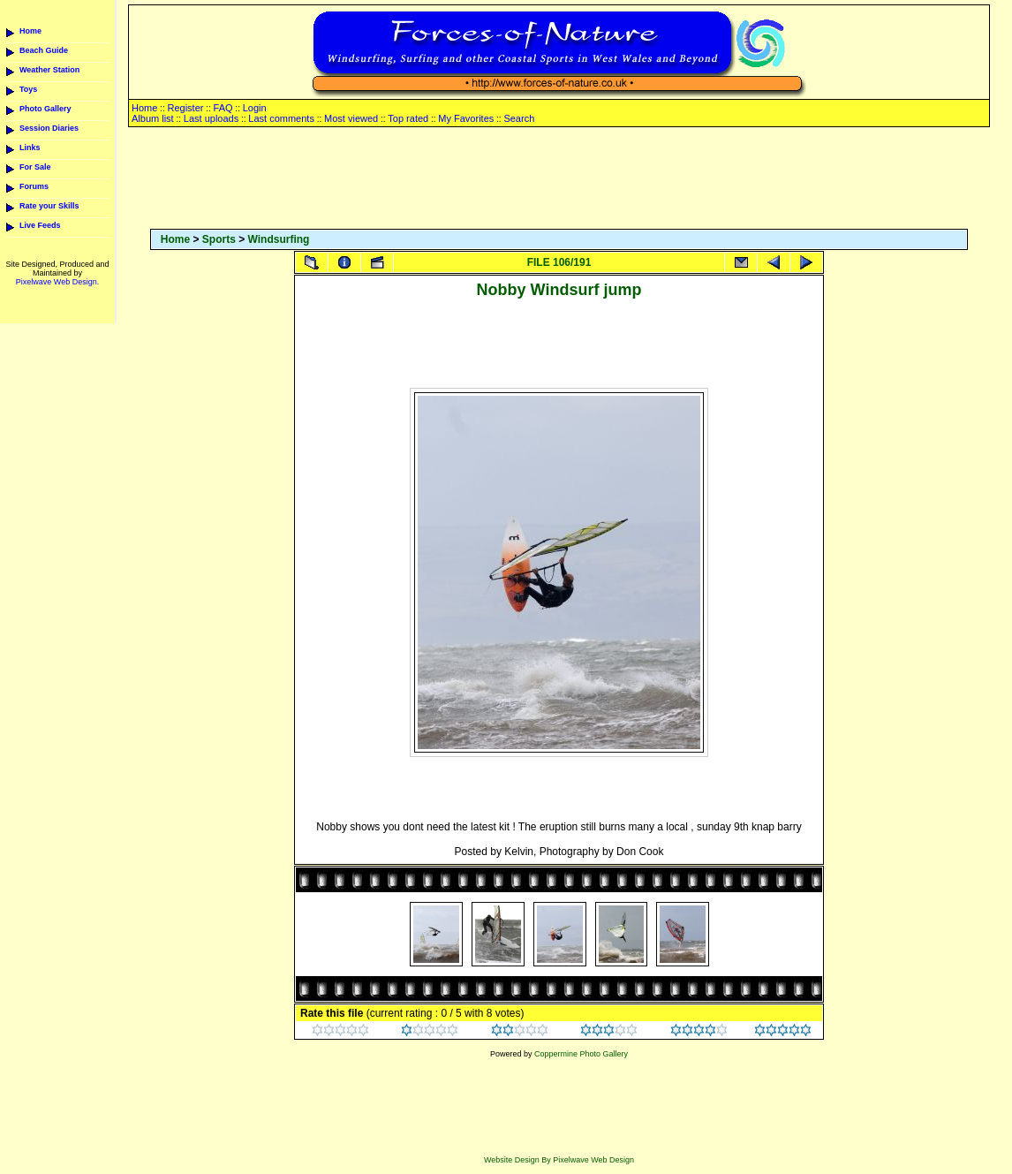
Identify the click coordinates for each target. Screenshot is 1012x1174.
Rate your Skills (49, 205)
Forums (34, 186)
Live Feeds (40, 225)
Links (30, 147)
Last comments (281, 118)
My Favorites (466, 118)
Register (185, 107)
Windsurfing (279, 239)
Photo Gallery (45, 108)
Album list (153, 118)
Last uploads (211, 118)
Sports (219, 239)
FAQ (223, 107)
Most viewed (351, 118)
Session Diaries (49, 128)
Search (518, 118)
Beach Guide (43, 50)
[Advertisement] (559, 179)
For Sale (35, 167)
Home (30, 31)
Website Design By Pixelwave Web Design (559, 1159)
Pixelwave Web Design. (57, 281)
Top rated (408, 118)
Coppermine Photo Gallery (581, 1053)
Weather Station (49, 69)
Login (255, 107)
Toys (28, 89)
